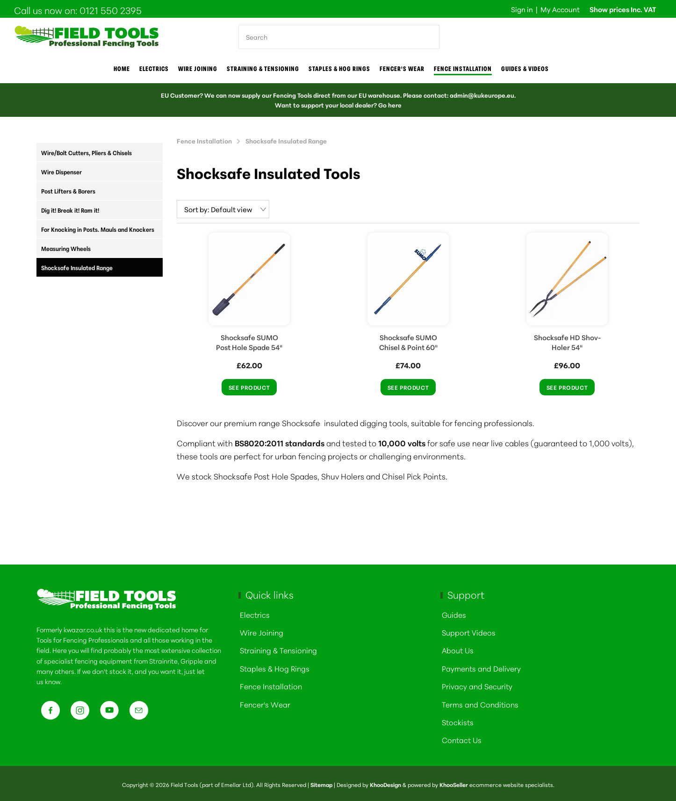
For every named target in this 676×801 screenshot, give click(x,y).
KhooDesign (385, 783)
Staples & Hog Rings (339, 68)
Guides (454, 612)
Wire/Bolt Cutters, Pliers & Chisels (86, 152)
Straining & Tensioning (263, 68)
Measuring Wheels (66, 248)
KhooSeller (453, 783)
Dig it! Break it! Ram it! (70, 210)
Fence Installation (463, 68)
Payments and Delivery (481, 666)
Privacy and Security (477, 684)
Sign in (522, 9)
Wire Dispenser (61, 171)
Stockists (458, 720)
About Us (458, 648)
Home (122, 68)
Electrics (154, 68)
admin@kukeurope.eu (482, 95)
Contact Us (462, 737)
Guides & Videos (525, 68)
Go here (390, 104)
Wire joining (197, 68)
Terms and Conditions (480, 702)
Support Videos (469, 630)
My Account (560, 9)
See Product (249, 385)
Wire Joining (261, 630)
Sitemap (321, 783)
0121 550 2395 (110, 9)
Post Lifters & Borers (68, 190)
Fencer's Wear (402, 68)
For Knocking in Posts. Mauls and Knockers (97, 229)
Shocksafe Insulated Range (77, 267)
